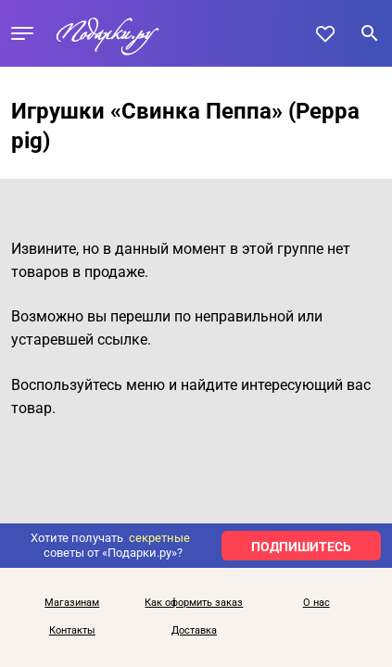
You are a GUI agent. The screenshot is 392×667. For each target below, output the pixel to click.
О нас (316, 603)
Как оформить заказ (194, 603)
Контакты (72, 630)
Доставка (194, 630)
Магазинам (71, 603)
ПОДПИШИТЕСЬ (301, 546)
